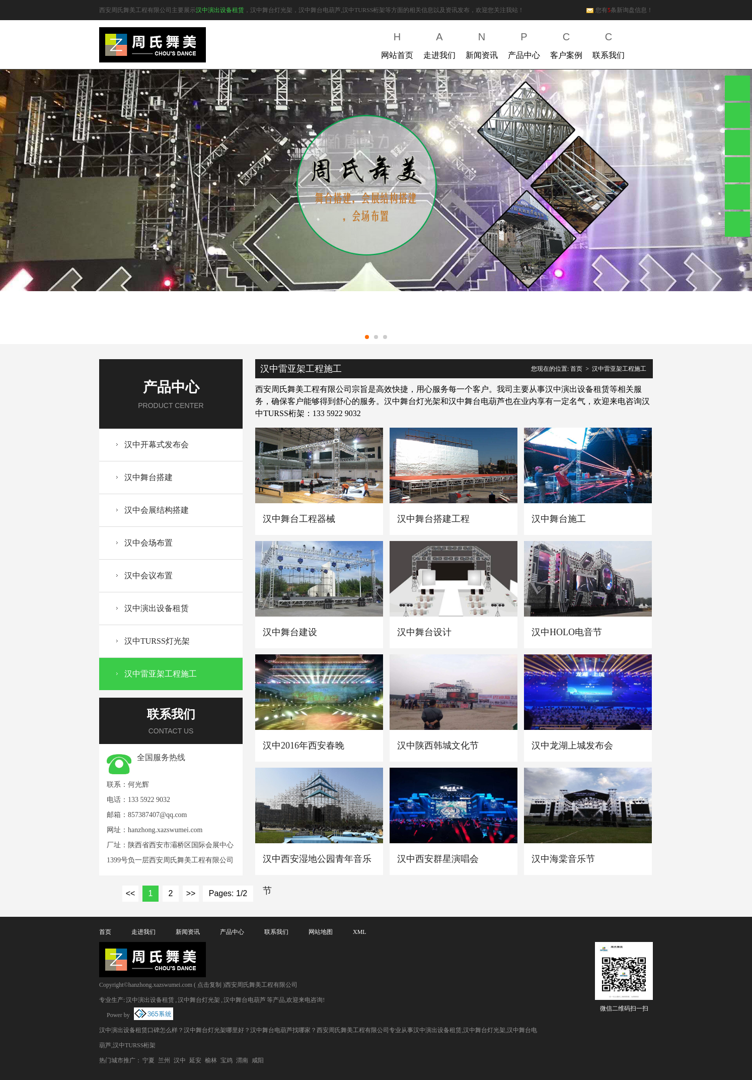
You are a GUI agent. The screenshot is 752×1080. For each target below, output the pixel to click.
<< (130, 893)
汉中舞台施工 (559, 519)
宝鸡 (226, 1060)
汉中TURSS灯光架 (157, 641)
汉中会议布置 (148, 575)
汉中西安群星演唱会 (438, 859)
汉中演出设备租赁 (220, 10)
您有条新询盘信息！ (619, 10)
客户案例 (566, 43)
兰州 (164, 1060)
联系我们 (608, 43)
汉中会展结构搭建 (156, 510)
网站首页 (397, 43)
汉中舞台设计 (424, 632)
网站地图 (321, 931)
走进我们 (439, 43)
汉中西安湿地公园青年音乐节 (317, 864)
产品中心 (524, 43)
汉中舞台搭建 (148, 477)
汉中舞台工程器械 (299, 519)
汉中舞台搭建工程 (433, 519)
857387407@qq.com (157, 815)
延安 (195, 1060)
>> (191, 893)
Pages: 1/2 (228, 893)
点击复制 (209, 984)
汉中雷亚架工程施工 (160, 673)
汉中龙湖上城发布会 (572, 745)
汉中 (180, 1060)
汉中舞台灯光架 (199, 999)
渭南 (242, 1060)
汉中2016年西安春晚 (303, 745)
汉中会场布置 (148, 542)
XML (359, 931)
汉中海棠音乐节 (563, 859)
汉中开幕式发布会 (156, 444)
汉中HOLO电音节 (567, 632)
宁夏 (148, 1060)
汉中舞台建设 (290, 632)
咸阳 (258, 1060)
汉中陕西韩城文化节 (438, 745)
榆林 (211, 1060)
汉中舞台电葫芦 (244, 999)
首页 (576, 368)
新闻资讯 (482, 43)
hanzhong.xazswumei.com (165, 830)
